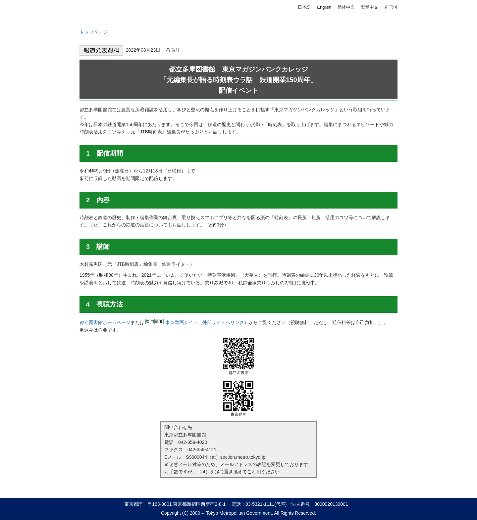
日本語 (304, 7)
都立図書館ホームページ (105, 322)
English (324, 7)
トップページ (93, 32)
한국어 (391, 7)
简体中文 (346, 7)
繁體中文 (369, 7)
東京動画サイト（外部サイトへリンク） (207, 322)
